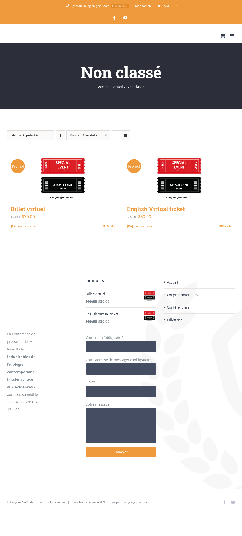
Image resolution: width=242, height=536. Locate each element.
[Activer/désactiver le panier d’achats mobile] (222, 35)
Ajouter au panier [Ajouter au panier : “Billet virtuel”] (25, 226)
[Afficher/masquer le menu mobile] (232, 35)
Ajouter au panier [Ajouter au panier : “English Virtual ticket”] (141, 226)
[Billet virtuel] (63, 177)
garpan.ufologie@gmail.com (130, 502)
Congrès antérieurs (182, 294)
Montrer (83, 135)
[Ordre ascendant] (60, 135)
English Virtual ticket (156, 208)
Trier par (24, 135)
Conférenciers (178, 307)
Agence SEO (97, 502)
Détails (110, 226)
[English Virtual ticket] (179, 177)
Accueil (172, 282)
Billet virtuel (28, 208)
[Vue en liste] (125, 135)
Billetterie (174, 319)
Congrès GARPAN (21, 502)
